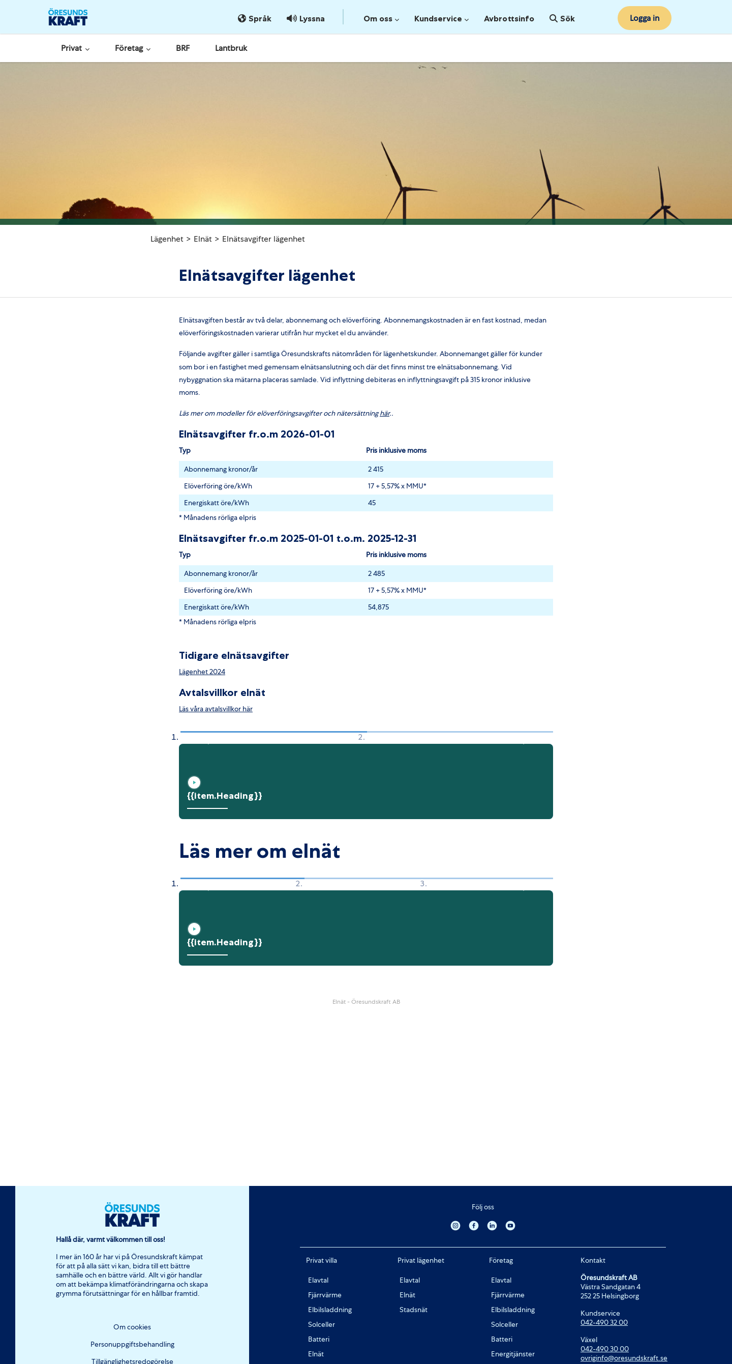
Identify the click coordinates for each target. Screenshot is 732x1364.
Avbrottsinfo (509, 18)
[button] (205, 738)
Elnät (203, 239)
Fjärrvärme (325, 1294)
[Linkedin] (492, 1225)
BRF (183, 48)
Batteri (318, 1339)
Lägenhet (167, 239)
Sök (562, 18)
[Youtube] (510, 1225)
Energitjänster (513, 1353)
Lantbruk (231, 48)
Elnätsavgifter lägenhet (263, 239)
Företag (132, 48)
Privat (75, 48)
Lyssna (306, 18)
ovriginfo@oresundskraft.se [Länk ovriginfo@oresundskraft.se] (624, 1357)
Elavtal (318, 1280)
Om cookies (132, 1326)
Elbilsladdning (330, 1309)
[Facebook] (474, 1225)
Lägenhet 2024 (202, 671)
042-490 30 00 (605, 1348)
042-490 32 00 (604, 1322)
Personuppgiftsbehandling (132, 1344)
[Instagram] (455, 1225)
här (384, 413)
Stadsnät (414, 1309)
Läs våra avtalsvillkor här (216, 708)
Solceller (321, 1324)
